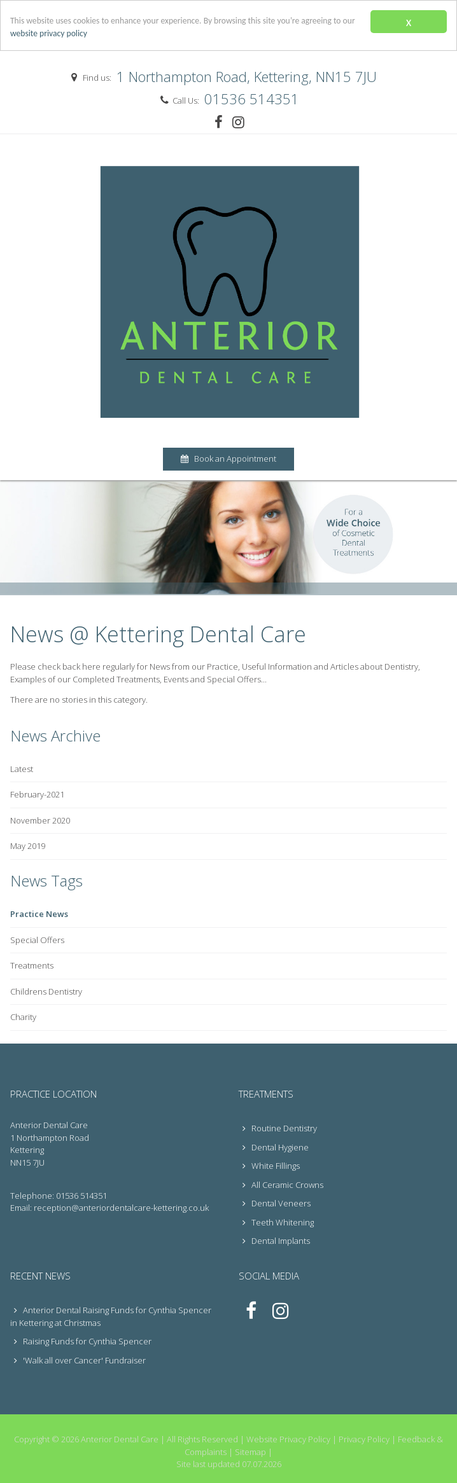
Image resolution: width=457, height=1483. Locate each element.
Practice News (39, 914)
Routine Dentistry (278, 1128)
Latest (21, 769)
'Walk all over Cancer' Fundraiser (84, 1360)
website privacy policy (48, 33)
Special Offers (37, 940)
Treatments (31, 965)
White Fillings (269, 1165)
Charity (23, 1017)
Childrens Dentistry (46, 991)
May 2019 (27, 846)
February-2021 (37, 794)
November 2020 (40, 820)
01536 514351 (251, 98)
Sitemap (250, 1452)
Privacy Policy (364, 1439)
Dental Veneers (275, 1203)
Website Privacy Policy (288, 1439)
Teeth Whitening (276, 1222)
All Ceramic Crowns (281, 1184)
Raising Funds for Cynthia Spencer (87, 1341)
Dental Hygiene (274, 1147)
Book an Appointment (228, 458)
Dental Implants (274, 1240)
